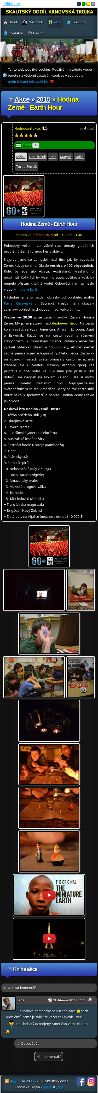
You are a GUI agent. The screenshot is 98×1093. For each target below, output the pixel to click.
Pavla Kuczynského (20, 303)
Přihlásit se (11, 3)
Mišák (21, 156)
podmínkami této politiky (28, 81)
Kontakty (16, 33)
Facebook (81, 1081)
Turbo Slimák (26, 166)
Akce (22, 99)
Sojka (79, 156)
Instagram (91, 1081)
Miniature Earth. (26, 289)
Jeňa (52, 156)
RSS (13, 1081)
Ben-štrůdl (37, 156)
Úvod (13, 22)
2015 (43, 99)
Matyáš (66, 156)
